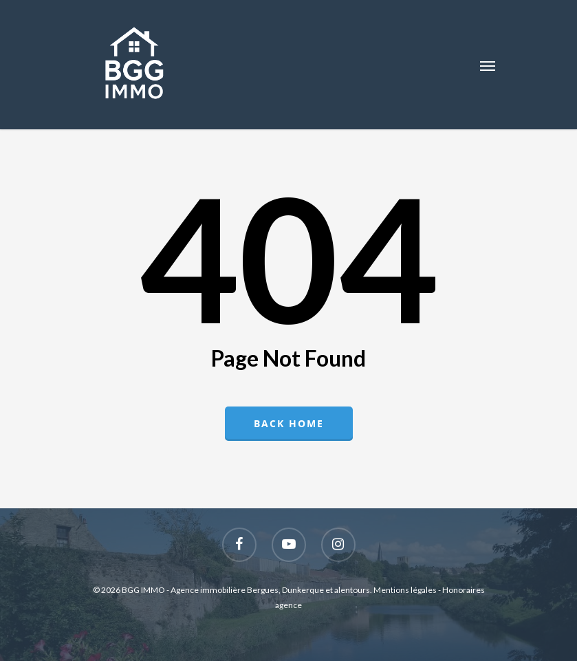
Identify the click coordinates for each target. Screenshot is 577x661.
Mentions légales (405, 590)
